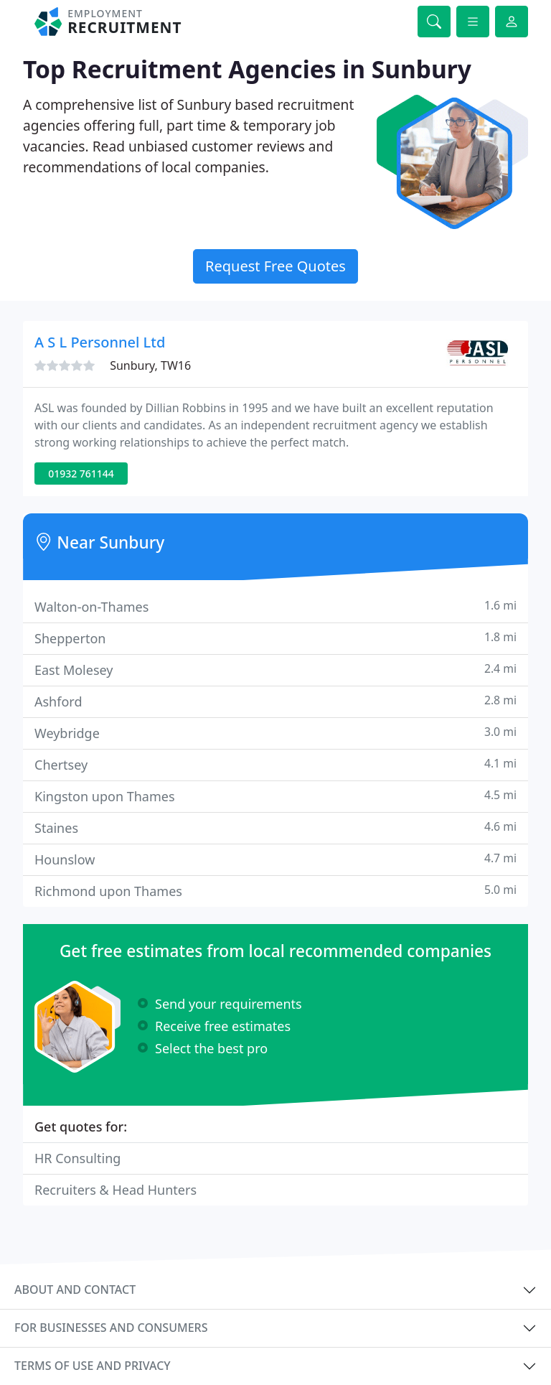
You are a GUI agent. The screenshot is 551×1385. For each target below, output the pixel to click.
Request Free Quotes (275, 266)
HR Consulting (77, 1158)
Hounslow (275, 859)
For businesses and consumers (110, 1327)
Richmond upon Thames (275, 891)
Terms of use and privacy (92, 1366)
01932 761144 (81, 473)
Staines (275, 827)
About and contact (75, 1289)
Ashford (275, 701)
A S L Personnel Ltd (99, 342)
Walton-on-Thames (275, 606)
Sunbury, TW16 (150, 365)
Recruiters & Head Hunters (115, 1189)
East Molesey (275, 669)
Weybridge (275, 733)
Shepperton (275, 638)
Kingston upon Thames (275, 796)
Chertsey (275, 764)
